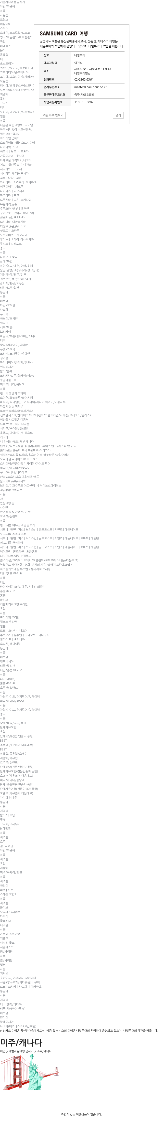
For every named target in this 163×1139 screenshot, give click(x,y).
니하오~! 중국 (8, 257)
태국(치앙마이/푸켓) (12, 1008)
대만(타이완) (7, 679)
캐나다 (4, 437)
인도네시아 (6, 367)
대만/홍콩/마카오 (11, 573)
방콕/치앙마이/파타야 (14, 345)
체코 (2, 59)
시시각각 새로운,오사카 (14, 173)
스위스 (4, 28)
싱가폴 (4, 358)
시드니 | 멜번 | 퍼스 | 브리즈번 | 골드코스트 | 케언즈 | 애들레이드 (39, 529)
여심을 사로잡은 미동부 (14, 419)
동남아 (4, 292)
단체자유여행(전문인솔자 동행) (19, 771)
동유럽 (4, 54)
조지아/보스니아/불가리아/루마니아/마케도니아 (30, 76)
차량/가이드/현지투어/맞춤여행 (20, 696)
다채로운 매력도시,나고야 (15, 160)
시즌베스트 (7, 947)
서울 (2, 11)
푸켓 (3, 819)
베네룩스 (5, 46)
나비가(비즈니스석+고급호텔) (18, 1026)
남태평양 (5, 828)
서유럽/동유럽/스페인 (13, 753)
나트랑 (4, 309)
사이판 (4, 507)
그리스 (4, 103)
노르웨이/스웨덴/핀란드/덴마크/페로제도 (26, 90)
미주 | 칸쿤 (6, 890)
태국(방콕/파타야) (11, 1004)
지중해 (4, 94)
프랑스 (4, 19)
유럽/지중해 (7, 6)
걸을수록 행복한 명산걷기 (15, 279)
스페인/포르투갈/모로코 (15, 33)
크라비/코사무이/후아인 (15, 353)
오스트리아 (6, 63)
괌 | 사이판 (6, 846)
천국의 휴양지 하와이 (13, 393)
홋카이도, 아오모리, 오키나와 (18, 978)
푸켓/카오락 (7, 349)
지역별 (4, 811)
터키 (2, 107)
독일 (2, 41)
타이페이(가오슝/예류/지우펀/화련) (22, 586)
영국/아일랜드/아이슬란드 (16, 37)
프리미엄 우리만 (10, 617)
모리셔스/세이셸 (10, 912)
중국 (2, 248)
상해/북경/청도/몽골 (13, 723)
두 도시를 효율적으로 (13, 534)
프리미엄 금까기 (10, 138)
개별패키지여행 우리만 (14, 604)
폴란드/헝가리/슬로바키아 (16, 68)
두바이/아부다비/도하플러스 (17, 112)
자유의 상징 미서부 (11, 406)
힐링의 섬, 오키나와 (12, 217)
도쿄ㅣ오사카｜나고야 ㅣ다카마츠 (20, 986)
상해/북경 (6, 261)
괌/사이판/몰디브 (11, 490)
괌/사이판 (6, 951)
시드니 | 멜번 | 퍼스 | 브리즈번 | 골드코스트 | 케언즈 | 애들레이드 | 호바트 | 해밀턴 (49, 538)
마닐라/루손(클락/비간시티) (17, 336)
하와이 (4, 885)
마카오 (4, 600)
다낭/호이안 (7, 305)
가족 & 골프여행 (10, 934)
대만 (2, 582)
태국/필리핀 (7, 665)
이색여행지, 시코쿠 (11, 186)
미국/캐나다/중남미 (12, 384)
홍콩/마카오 (7, 591)
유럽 (2, 608)
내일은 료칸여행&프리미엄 (16, 125)
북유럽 (4, 81)
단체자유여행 (8, 727)
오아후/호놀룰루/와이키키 (16, 397)
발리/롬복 (6, 371)
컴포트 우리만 (8, 622)
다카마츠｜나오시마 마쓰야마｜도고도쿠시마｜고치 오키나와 (15, 195)
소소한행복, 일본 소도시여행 (17, 142)
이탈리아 (5, 24)
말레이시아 (6, 1022)
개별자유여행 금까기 (12, 2)
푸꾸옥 (4, 314)
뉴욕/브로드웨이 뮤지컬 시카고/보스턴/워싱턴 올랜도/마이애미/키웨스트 (16, 428)
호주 (2, 841)
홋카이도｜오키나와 (12, 639)
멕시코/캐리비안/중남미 (15, 468)
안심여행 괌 (7, 503)
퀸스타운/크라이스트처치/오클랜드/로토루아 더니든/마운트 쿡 (39, 560)
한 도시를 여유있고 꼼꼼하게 (17, 525)
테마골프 (5, 925)
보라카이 (5, 331)
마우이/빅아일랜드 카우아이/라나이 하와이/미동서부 (32, 402)
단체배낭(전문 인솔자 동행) (17, 736)
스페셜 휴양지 (8, 894)
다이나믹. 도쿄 (9, 147)
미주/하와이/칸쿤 (11, 872)
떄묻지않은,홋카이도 (13, 226)
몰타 (2, 50)
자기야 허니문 (8, 797)
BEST (3, 740)
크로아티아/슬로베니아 (14, 72)
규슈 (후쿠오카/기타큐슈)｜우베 (20, 982)
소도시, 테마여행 (10, 644)
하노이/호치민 (9, 318)
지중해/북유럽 (9, 758)
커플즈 (4, 938)
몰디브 (4, 907)
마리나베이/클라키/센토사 (16, 362)
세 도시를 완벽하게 (11, 542)
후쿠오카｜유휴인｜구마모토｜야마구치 (24, 635)
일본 (2, 116)
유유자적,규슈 (8, 204)
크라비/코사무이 (10, 824)
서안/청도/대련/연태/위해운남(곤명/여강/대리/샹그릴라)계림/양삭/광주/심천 (19, 270)
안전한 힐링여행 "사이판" (15, 512)
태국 (2, 340)
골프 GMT (6, 920)
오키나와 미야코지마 (13, 222)
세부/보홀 (6, 327)
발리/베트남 (7, 815)
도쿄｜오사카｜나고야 (13, 630)
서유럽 (4, 15)
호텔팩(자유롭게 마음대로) (16, 745)
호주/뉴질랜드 (9, 516)
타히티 (4, 916)
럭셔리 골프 (7, 942)
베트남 (4, 301)
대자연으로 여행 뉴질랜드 (15, 556)
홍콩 (3, 595)
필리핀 (4, 323)
